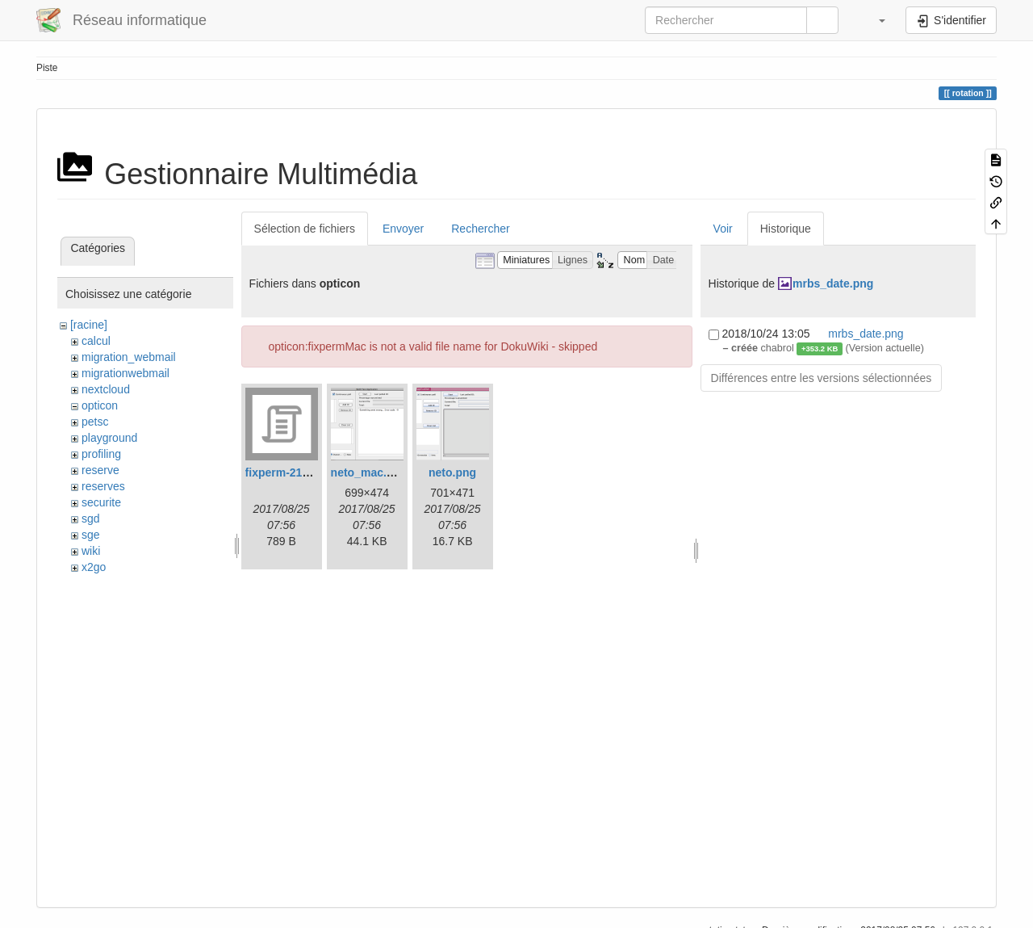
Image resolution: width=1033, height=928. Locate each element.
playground (109, 437)
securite (101, 502)
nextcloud (106, 389)
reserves (103, 486)
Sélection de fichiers (304, 228)
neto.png (452, 472)
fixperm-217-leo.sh (295, 472)
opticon (100, 405)
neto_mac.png (369, 472)
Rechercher (480, 228)
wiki (91, 550)
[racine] (88, 324)
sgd (91, 518)
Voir (723, 228)
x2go (94, 567)
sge (91, 534)
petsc (95, 421)
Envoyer (403, 228)
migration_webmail (129, 357)
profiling (101, 453)
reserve (100, 470)
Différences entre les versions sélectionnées (821, 378)
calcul (96, 340)
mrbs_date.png (833, 283)
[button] (874, 20)
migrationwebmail (125, 373)
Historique (785, 228)
